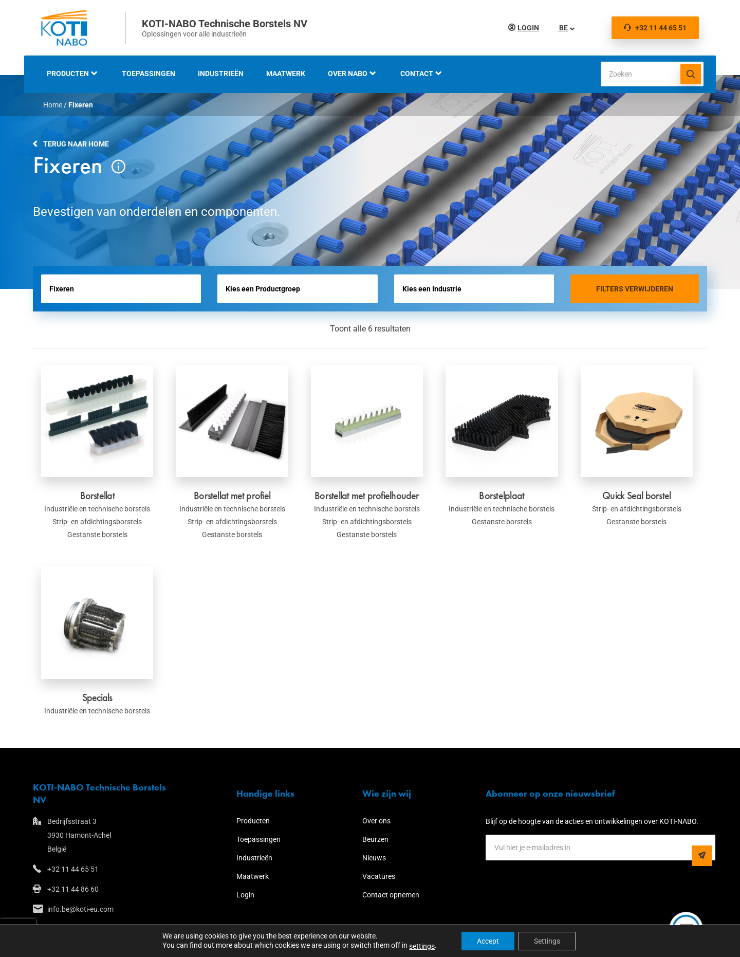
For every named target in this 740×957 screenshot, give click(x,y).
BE (563, 28)
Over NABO (347, 73)
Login (528, 28)
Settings (547, 941)
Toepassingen (148, 73)
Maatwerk (285, 73)
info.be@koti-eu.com (80, 909)
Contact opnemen (390, 895)
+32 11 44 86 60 (73, 889)
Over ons (376, 821)
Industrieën (221, 73)
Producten (68, 73)
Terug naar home (76, 144)
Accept (488, 941)
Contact (416, 73)
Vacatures (378, 876)
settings (422, 946)
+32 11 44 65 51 (655, 28)
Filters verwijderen (634, 289)
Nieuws (374, 858)
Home (52, 105)
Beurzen (375, 839)
